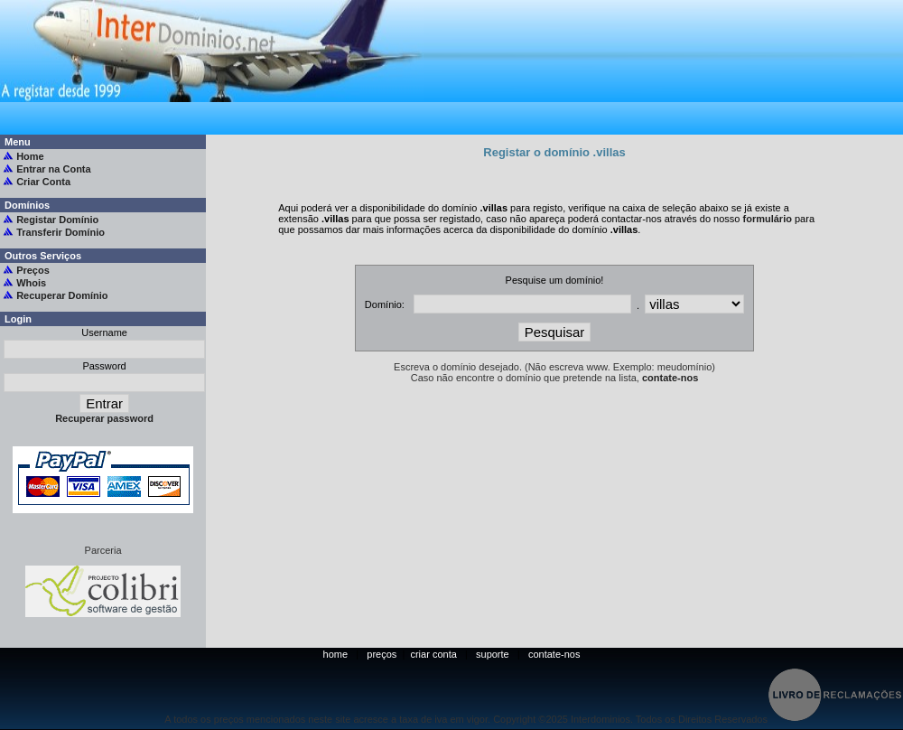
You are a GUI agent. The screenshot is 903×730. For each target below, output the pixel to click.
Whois (31, 282)
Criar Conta (43, 181)
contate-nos (670, 377)
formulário (767, 218)
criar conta (434, 654)
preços (381, 654)
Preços (33, 270)
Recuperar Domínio (61, 295)
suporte (492, 654)
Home (30, 156)
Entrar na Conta (53, 169)
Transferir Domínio (60, 232)
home (336, 654)
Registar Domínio (57, 219)
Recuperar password (103, 418)
